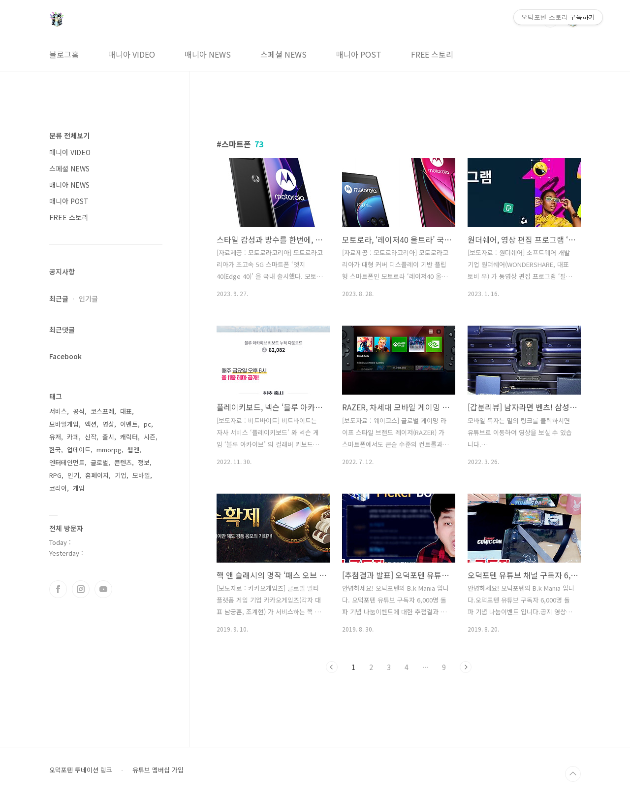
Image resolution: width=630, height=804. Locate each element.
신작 (90, 436)
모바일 (141, 475)
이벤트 (129, 424)
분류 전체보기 (69, 135)
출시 (108, 436)
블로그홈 (64, 54)
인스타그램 (81, 589)
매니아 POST (358, 54)
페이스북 (58, 589)
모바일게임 (64, 424)
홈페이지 (97, 475)
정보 (144, 462)
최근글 (58, 298)
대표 (126, 411)
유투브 (103, 589)
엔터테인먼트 (67, 462)
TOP (573, 774)
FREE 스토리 (432, 54)
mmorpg (109, 449)
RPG (55, 475)
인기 (73, 475)
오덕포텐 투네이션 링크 (80, 770)
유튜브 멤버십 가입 (158, 770)
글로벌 (99, 462)
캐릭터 (129, 436)
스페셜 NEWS (283, 54)
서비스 (58, 411)
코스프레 (102, 411)
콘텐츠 (123, 462)
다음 (466, 667)
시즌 (150, 436)
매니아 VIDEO (131, 54)
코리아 (58, 488)
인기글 (88, 298)
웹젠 (133, 449)
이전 (332, 667)
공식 (79, 411)
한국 (55, 449)
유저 (55, 436)
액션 (90, 424)
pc (147, 424)
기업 (120, 475)
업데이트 (79, 449)
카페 (73, 436)
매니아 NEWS (208, 54)
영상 (108, 424)
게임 (79, 488)
